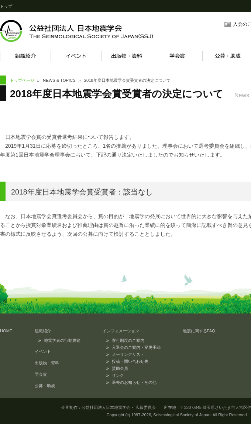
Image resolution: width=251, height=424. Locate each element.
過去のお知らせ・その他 (134, 382)
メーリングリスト (128, 354)
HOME (6, 331)
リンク (118, 375)
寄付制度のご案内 (128, 340)
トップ (6, 6)
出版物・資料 (126, 56)
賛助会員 (120, 368)
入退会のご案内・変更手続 (136, 347)
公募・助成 (45, 385)
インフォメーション (121, 331)
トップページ (22, 80)
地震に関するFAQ (199, 331)
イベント (76, 56)
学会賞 (177, 56)
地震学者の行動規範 (62, 340)
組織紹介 (25, 56)
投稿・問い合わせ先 (130, 361)
